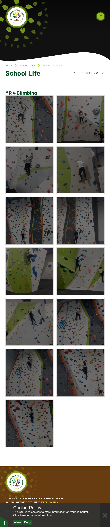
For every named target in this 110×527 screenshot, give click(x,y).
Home (8, 65)
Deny (27, 522)
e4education (49, 502)
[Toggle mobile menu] (100, 16)
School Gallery (53, 65)
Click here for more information (32, 515)
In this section (88, 73)
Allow (17, 522)
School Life (27, 65)
